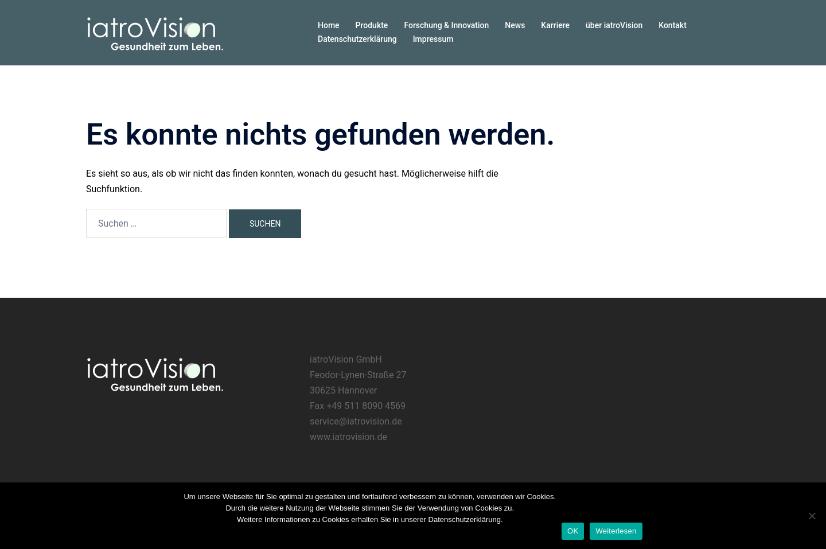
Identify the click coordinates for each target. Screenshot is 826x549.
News (515, 25)
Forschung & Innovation (446, 25)
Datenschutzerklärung (357, 39)
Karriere (555, 25)
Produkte (372, 25)
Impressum (433, 39)
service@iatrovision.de (356, 421)
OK (572, 531)
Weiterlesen (615, 531)
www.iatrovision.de (348, 436)
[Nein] (811, 515)
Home (329, 25)
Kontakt (673, 25)
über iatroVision (614, 25)
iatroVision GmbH (346, 359)
